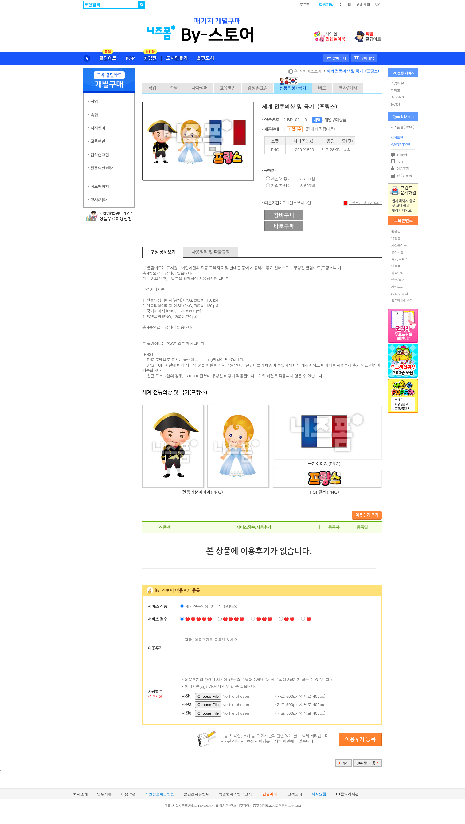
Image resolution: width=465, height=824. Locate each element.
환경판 (396, 231)
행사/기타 (98, 200)
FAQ (397, 161)
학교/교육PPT (400, 259)
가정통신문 (399, 245)
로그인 (305, 4)
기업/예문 (397, 83)
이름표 (396, 265)
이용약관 (128, 794)
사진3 (186, 713)
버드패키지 (99, 186)
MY (377, 4)
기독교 (395, 90)
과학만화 (397, 273)
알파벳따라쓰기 (402, 300)
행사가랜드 (399, 252)
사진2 (186, 704)
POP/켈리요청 (400, 144)
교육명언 (97, 141)
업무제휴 (104, 794)
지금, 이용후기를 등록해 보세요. (275, 647)
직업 (94, 101)
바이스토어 (312, 71)
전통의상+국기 (102, 168)
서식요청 (397, 137)
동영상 (395, 104)
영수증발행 (401, 175)
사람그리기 (399, 286)
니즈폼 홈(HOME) (402, 127)
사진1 (186, 696)
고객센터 (363, 4)
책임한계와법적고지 (235, 794)
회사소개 (80, 794)
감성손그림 (99, 155)
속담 (94, 115)
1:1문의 (399, 154)
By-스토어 (398, 97)
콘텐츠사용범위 (196, 794)
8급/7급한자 (399, 293)
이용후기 (400, 168)
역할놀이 (397, 238)
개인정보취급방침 (159, 794)
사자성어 (97, 128)
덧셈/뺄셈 (398, 279)
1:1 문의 (344, 4)
